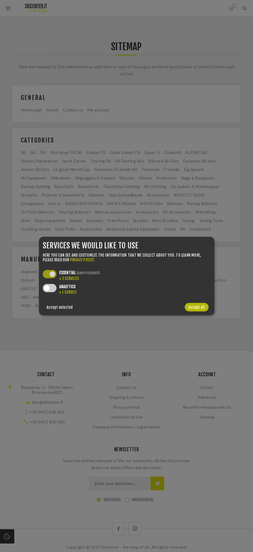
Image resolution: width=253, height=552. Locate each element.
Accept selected (60, 307)
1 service (68, 292)
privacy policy (82, 259)
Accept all (197, 307)
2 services (69, 278)
